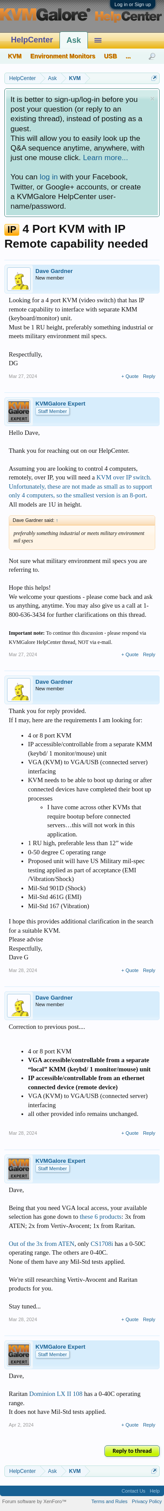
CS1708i (102, 1243)
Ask (73, 40)
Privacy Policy (147, 1501)
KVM (14, 55)
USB (110, 55)
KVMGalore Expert (60, 403)
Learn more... (105, 157)
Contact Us (133, 1491)
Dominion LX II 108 (56, 1393)
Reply (149, 376)
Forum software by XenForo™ (34, 1501)
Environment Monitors (62, 55)
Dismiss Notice (152, 98)
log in (49, 176)
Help (155, 1491)
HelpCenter (32, 39)
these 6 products (100, 1216)
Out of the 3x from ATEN (41, 1243)
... (128, 55)
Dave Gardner (54, 271)
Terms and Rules (109, 1501)
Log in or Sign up (133, 4)
